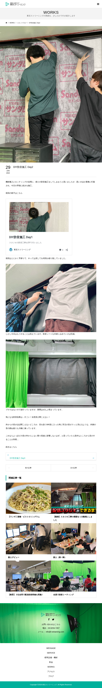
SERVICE (51, 653)
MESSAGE (51, 648)
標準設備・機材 (51, 657)
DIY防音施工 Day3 (17, 458)
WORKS (51, 667)
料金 (51, 662)
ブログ (51, 676)
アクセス (51, 671)
